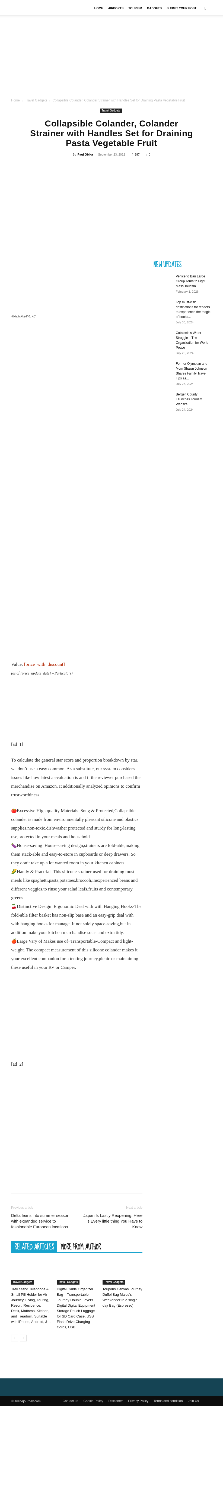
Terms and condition (168, 1492)
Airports (115, 8)
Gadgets (154, 8)
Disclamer (116, 1492)
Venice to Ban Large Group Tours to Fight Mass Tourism (190, 291)
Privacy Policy (138, 1492)
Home (98, 8)
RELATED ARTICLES (34, 1337)
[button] (205, 8)
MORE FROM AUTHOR (80, 1337)
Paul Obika (85, 164)
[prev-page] (14, 1428)
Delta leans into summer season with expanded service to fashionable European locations (40, 1312)
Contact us (70, 1492)
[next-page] (23, 1428)
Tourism (135, 8)
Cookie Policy (93, 1492)
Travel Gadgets (36, 110)
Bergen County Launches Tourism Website (189, 409)
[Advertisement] (111, 61)
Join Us (193, 1492)
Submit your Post (181, 8)
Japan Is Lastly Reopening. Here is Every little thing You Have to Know (112, 1312)
